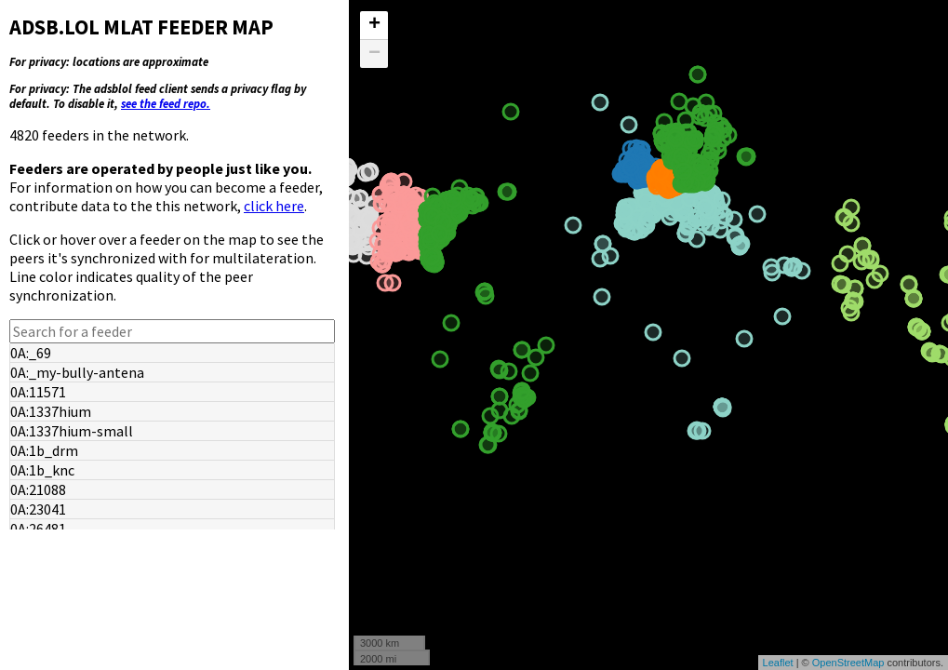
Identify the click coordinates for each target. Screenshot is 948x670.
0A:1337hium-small (71, 431)
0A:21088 (38, 489)
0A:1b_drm (44, 450)
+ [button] (374, 25)
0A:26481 (38, 528)
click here (274, 205)
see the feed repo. (165, 103)
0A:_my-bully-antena (77, 372)
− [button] (374, 54)
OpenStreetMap (848, 662)
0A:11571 (38, 391)
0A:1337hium (50, 411)
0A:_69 (30, 352)
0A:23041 (38, 509)
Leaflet (778, 662)
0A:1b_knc (42, 470)
